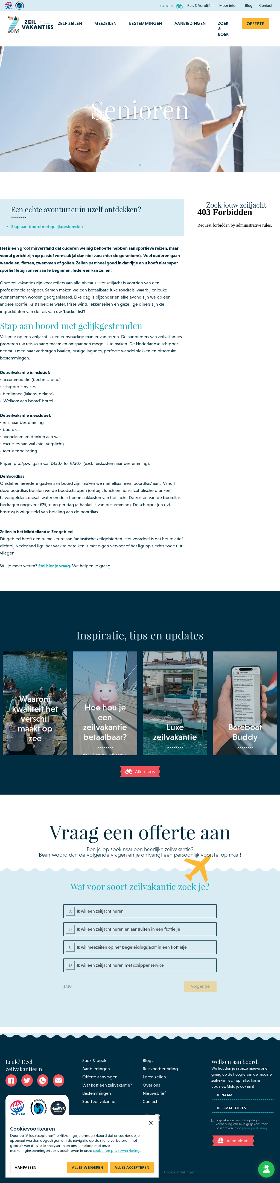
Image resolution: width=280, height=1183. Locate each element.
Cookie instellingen (180, 1172)
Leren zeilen (154, 1077)
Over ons (151, 1085)
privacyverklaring (254, 1128)
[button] (199, 5)
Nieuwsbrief (154, 1093)
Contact (265, 5)
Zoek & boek (94, 1060)
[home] (30, 28)
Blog (249, 5)
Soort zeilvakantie (98, 1101)
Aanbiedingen (96, 1068)
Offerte (255, 23)
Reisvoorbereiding (160, 1068)
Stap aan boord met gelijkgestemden (47, 226)
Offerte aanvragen (100, 1077)
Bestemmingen (96, 1093)
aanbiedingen (190, 23)
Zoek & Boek (223, 29)
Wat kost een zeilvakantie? (107, 1085)
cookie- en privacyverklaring (116, 1150)
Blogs (148, 1060)
